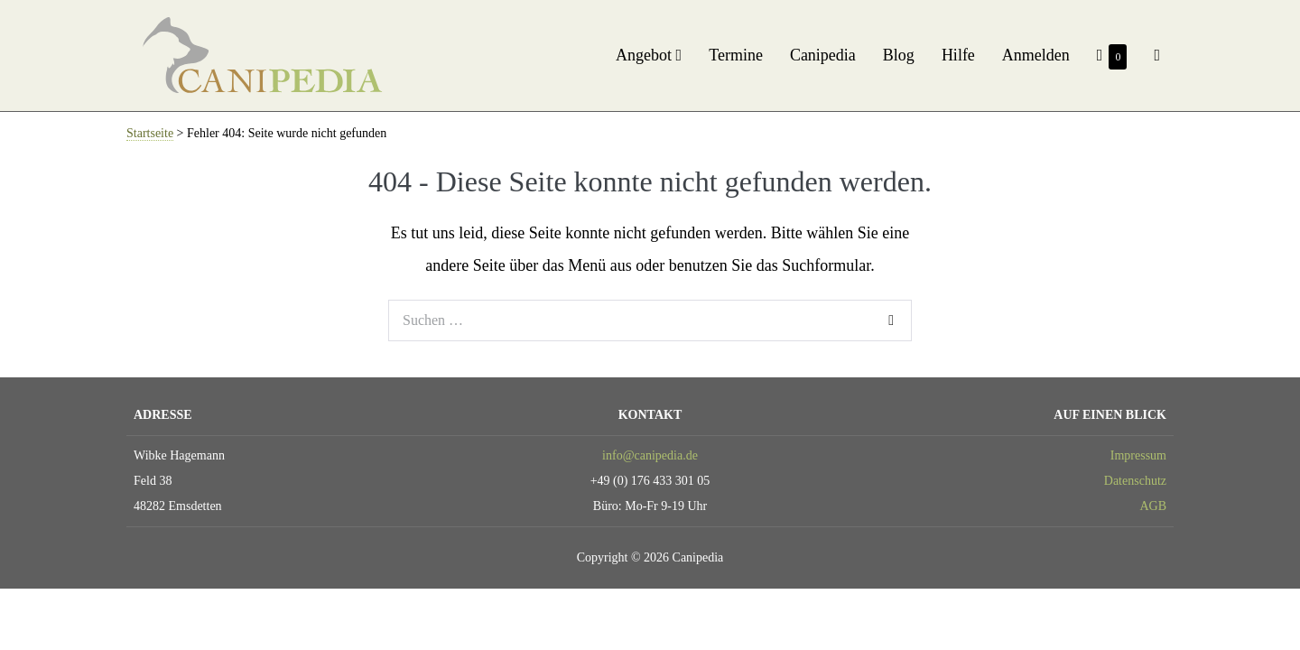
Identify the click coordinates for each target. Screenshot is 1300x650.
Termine (736, 55)
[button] (1157, 55)
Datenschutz (1135, 481)
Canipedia (823, 55)
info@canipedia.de (650, 455)
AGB (1152, 506)
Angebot (649, 55)
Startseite (149, 133)
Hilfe (958, 55)
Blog (899, 55)
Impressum (1138, 455)
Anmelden (1036, 55)
